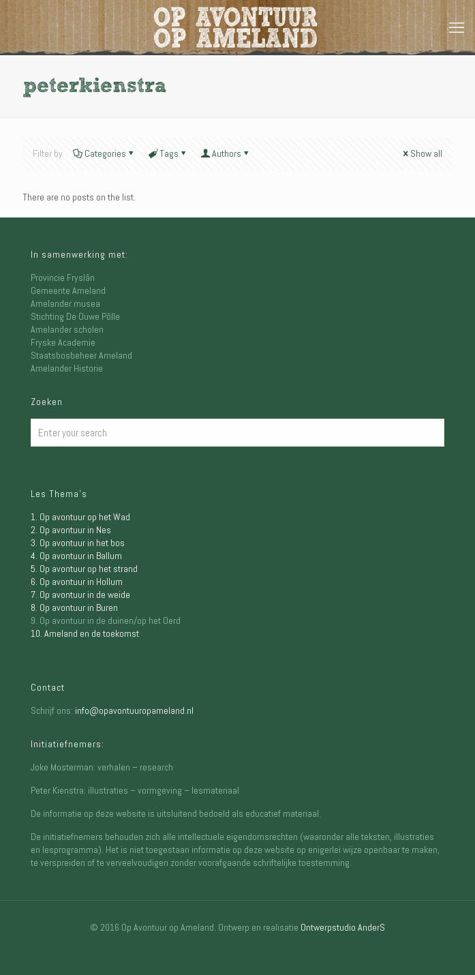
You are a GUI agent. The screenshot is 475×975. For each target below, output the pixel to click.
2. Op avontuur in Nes (71, 530)
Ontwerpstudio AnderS (343, 927)
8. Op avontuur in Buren (74, 607)
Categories (104, 153)
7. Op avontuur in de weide (80, 594)
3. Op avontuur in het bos (78, 543)
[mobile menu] (456, 27)
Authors (225, 153)
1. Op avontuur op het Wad (80, 517)
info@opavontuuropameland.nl (134, 710)
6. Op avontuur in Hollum (77, 581)
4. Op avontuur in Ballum (76, 556)
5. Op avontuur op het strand (84, 568)
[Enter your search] (237, 433)
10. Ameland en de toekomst (85, 633)
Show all (421, 153)
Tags (168, 153)
